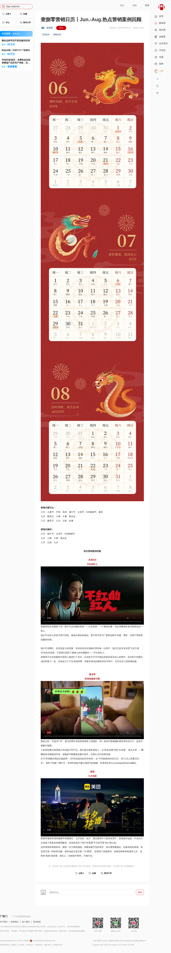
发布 (140, 892)
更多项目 (17, 34)
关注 (122, 5)
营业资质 (37, 922)
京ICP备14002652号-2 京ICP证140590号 (16, 941)
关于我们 (4, 922)
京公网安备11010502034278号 (44, 941)
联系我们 (15, 922)
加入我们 (26, 922)
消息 (134, 5)
